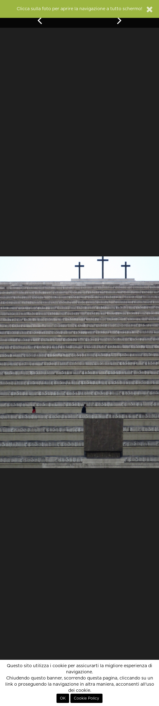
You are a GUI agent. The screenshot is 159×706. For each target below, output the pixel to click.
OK (63, 698)
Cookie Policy (86, 698)
